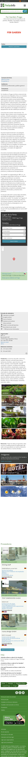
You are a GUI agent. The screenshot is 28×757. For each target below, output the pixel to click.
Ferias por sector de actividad (8, 697)
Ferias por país (4, 699)
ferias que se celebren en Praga (11, 278)
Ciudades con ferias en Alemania (9, 702)
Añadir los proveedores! (7, 649)
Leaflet (11, 271)
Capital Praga (6, 686)
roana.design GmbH (9, 631)
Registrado (7, 1)
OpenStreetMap (18, 271)
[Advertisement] (14, 295)
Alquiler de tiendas (7, 608)
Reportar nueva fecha (14, 46)
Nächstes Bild (26, 587)
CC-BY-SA (25, 271)
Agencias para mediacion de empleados (13, 571)
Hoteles (3, 710)
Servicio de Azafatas (7, 570)
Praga (15, 686)
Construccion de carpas (8, 603)
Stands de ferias (6, 639)
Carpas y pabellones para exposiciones (12, 606)
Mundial (10, 683)
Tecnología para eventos (8, 605)
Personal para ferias (7, 575)
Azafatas (4, 573)
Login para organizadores (7, 740)
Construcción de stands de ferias (11, 638)
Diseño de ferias (6, 642)
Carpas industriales (7, 607)
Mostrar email (5, 79)
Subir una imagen (6, 461)
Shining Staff (6, 565)
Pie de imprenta (5, 732)
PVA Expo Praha (6, 274)
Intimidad (3, 729)
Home (3, 683)
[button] (14, 259)
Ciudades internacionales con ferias (10, 704)
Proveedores (4, 707)
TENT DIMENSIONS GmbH (11, 598)
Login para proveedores (7, 742)
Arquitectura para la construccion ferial (13, 641)
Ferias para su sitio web (7, 734)
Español (24, 1)
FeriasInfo (8, 5)
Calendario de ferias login (7, 737)
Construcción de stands (8, 637)
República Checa (20, 683)
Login (2, 1)
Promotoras (5, 574)
